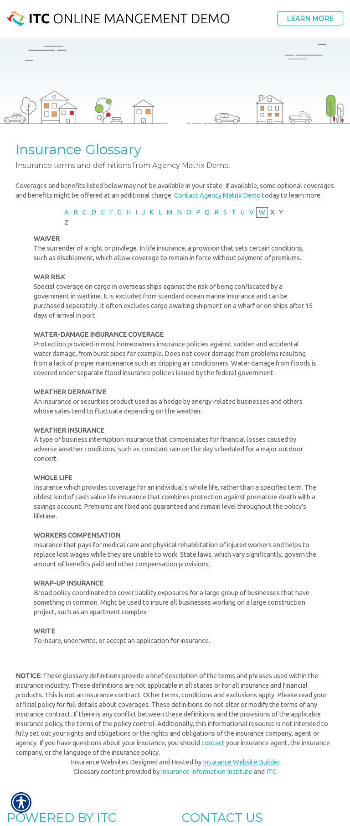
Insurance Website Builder (241, 762)
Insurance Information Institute (206, 771)
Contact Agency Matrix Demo (217, 195)
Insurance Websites (100, 762)
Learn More (310, 19)
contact (213, 743)
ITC (271, 771)
